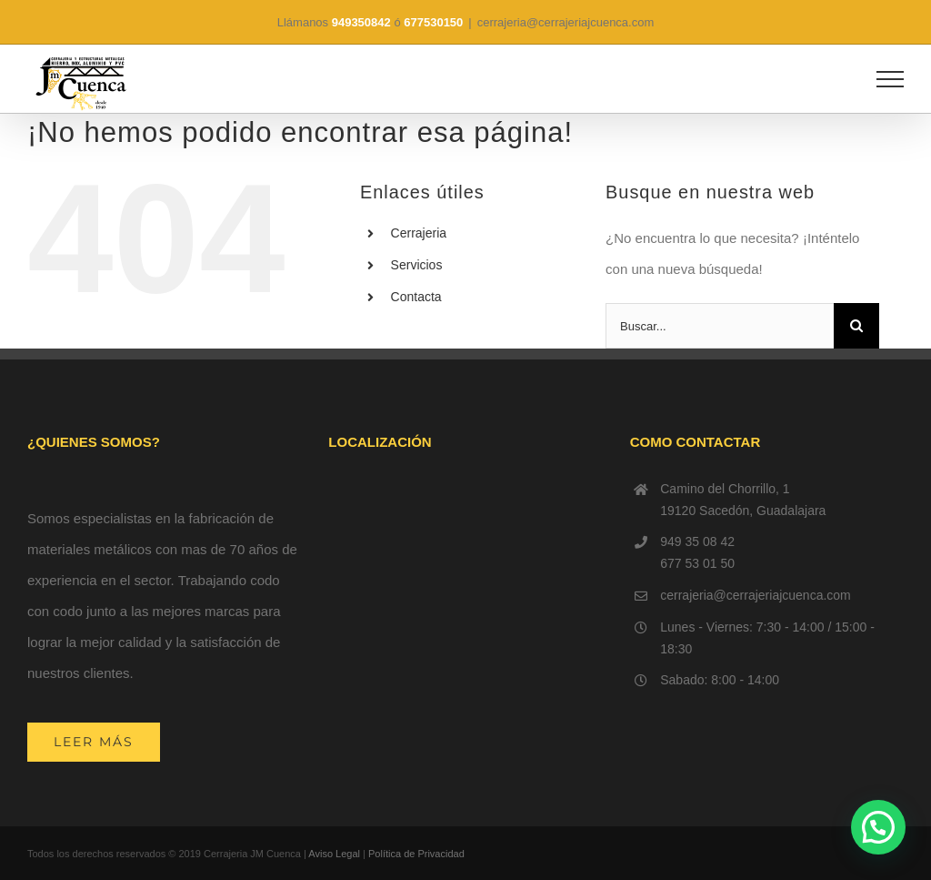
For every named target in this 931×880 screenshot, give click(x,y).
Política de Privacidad (416, 853)
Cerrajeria (418, 233)
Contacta (416, 296)
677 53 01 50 (697, 563)
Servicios (417, 265)
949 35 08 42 (697, 541)
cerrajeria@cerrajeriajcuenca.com (566, 22)
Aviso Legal (334, 853)
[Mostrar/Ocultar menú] (890, 79)
